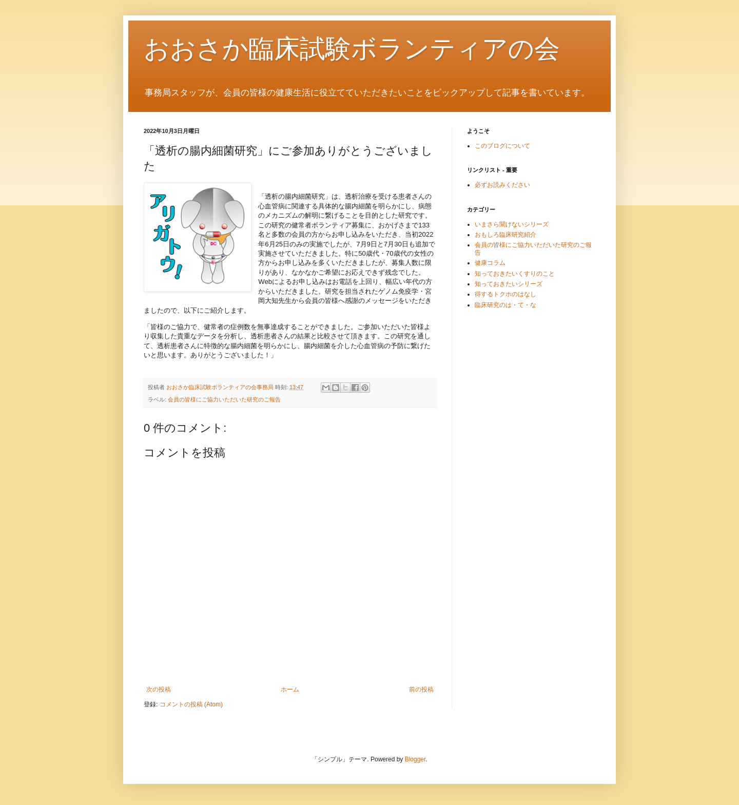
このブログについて (502, 145)
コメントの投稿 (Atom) (191, 704)
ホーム (290, 689)
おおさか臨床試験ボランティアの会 (352, 48)
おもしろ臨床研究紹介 (505, 234)
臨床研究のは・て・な (505, 305)
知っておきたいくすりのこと (515, 273)
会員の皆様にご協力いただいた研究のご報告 (224, 399)
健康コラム (490, 262)
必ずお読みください (502, 184)
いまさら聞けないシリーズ (512, 224)
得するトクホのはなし (505, 294)
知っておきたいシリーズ (508, 284)
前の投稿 (421, 689)
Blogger (415, 759)
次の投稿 (158, 689)
